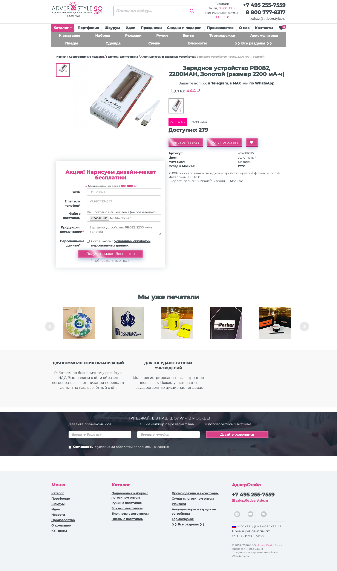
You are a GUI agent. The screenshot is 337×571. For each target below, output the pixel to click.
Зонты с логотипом (127, 508)
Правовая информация (247, 548)
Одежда (113, 43)
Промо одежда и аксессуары (195, 493)
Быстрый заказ (186, 142)
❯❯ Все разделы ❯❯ (253, 43)
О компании (61, 525)
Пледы (71, 43)
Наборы (102, 36)
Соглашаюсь (119, 447)
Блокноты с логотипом (130, 514)
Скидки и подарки (184, 28)
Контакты (264, 28)
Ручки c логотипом (127, 503)
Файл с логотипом (71, 216)
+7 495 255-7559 (264, 5)
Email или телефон (72, 203)
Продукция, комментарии (72, 229)
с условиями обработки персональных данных (132, 447)
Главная (61, 56)
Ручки (162, 36)
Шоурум (112, 28)
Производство (220, 28)
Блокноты (197, 43)
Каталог (63, 28)
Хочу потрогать (226, 142)
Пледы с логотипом (127, 519)
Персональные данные (72, 243)
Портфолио (88, 28)
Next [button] (304, 326)
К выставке (69, 36)
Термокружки (222, 36)
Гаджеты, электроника (122, 56)
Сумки (154, 43)
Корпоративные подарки (86, 56)
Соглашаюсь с (120, 243)
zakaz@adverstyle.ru (267, 19)
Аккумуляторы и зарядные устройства (167, 56)
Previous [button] (50, 326)
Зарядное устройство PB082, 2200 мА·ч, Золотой (124, 229)
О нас (244, 28)
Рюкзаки (133, 36)
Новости (58, 515)
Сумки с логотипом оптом (193, 499)
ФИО (76, 192)
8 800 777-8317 (265, 12)
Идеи (130, 28)
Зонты (188, 36)
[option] (79, 326)
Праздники (151, 28)
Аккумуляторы (264, 36)
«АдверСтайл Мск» (269, 545)
